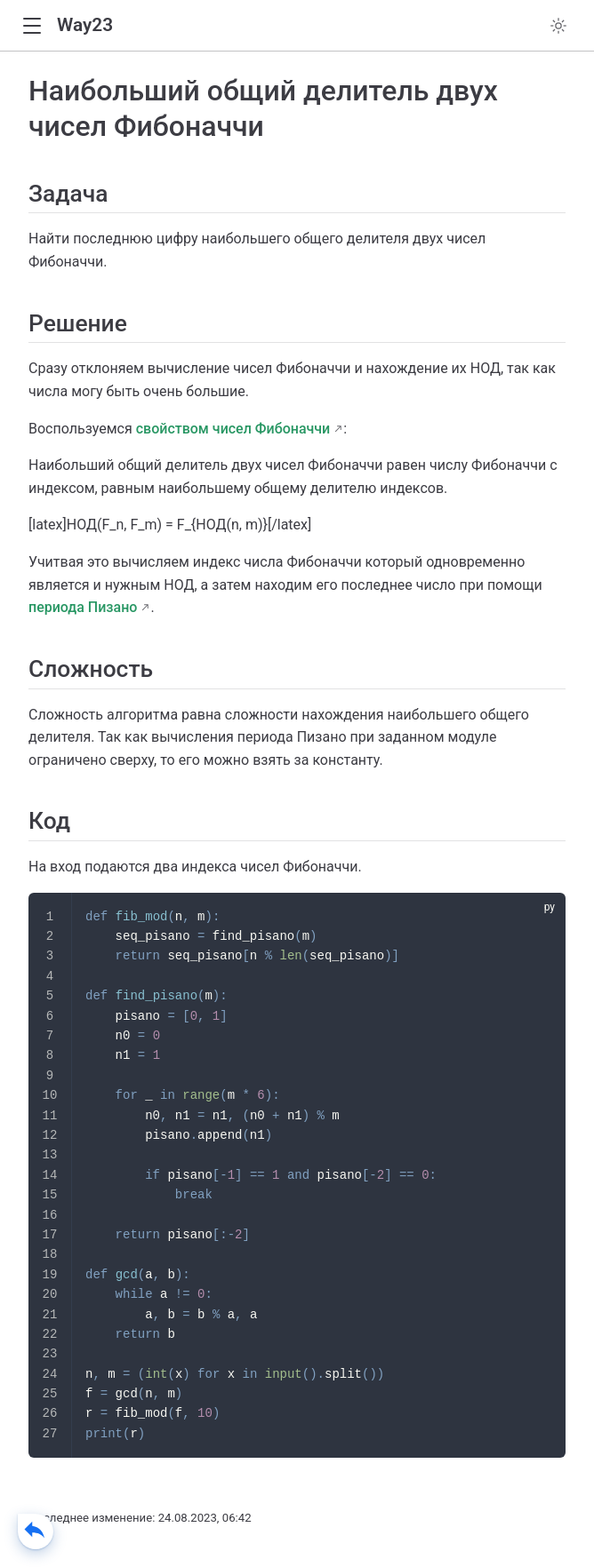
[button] (31, 26)
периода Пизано (82, 607)
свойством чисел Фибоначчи (233, 428)
